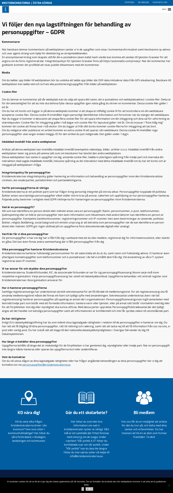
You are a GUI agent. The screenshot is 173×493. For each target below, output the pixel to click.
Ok (82, 489)
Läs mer (89, 489)
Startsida (129, 2)
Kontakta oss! (160, 2)
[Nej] (169, 485)
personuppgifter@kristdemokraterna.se (46, 364)
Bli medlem (143, 2)
